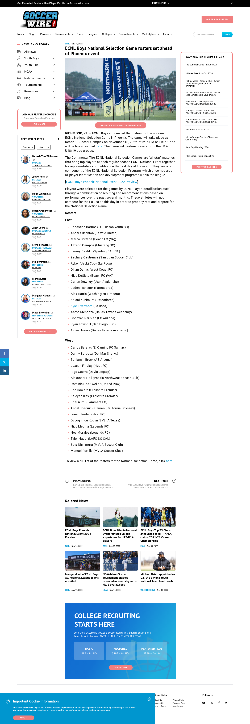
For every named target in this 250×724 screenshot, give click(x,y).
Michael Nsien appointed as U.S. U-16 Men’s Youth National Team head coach (157, 577)
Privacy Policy (179, 700)
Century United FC (41, 284)
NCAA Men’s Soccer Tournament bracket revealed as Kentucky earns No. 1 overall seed (119, 579)
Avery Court (38, 227)
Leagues (93, 34)
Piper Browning (41, 312)
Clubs (80, 34)
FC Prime (36, 267)
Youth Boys (28, 58)
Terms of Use (160, 706)
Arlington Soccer (41, 301)
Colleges (107, 34)
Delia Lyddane (40, 193)
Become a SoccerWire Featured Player (120, 125)
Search (228, 34)
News (20, 34)
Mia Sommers (40, 261)
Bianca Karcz (39, 278)
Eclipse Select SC (41, 216)
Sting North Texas (42, 165)
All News (26, 51)
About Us (158, 700)
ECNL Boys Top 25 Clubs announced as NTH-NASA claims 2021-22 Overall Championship (155, 535)
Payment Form (179, 703)
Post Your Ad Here (207, 167)
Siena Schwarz (40, 244)
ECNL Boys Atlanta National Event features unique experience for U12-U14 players (120, 535)
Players (44, 34)
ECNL (67, 44)
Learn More (39, 124)
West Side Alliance (41, 318)
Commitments (127, 34)
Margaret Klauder (42, 295)
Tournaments (62, 34)
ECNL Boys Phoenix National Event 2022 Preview (102, 182)
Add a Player (121, 667)
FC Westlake (38, 233)
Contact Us (159, 703)
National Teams (31, 78)
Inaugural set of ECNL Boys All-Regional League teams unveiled (82, 577)
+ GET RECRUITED (217, 19)
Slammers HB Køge (41, 250)
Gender (26, 147)
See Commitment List (40, 331)
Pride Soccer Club (41, 199)
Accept (23, 718)
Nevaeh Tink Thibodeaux (46, 156)
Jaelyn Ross (38, 176)
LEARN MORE (158, 3)
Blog (31, 34)
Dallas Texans (39, 182)
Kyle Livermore (82, 306)
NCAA (24, 71)
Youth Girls (28, 65)
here (99, 146)
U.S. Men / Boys (147, 590)
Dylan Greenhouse (42, 210)
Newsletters (178, 706)
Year (41, 147)
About (166, 34)
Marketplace (149, 34)
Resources (27, 91)
